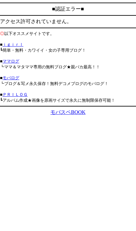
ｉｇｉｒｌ (13, 44)
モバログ (11, 77)
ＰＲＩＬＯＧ (15, 94)
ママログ (11, 61)
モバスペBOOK (67, 112)
